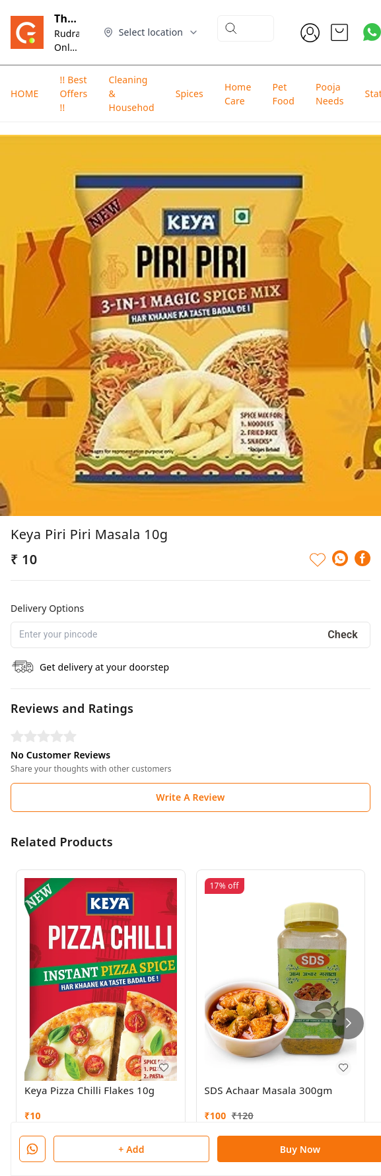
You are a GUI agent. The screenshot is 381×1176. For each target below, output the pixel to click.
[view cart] (339, 32)
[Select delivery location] (151, 32)
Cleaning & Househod (131, 93)
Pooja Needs (330, 94)
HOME (24, 93)
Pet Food (283, 94)
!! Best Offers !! (73, 93)
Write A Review (190, 762)
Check (343, 600)
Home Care (238, 94)
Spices (189, 93)
